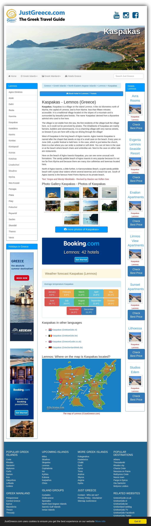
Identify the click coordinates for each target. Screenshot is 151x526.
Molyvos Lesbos (121, 486)
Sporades (46, 501)
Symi (80, 465)
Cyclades (46, 495)
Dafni (11, 104)
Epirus (9, 504)
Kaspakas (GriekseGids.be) (63, 335)
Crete (8, 459)
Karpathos (46, 480)
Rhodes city (119, 465)
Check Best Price (136, 126)
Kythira (45, 474)
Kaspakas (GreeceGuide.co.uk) (65, 341)
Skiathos (46, 459)
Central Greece (13, 501)
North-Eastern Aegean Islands (82, 86)
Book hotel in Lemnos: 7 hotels (81, 94)
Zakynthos (11, 480)
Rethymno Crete (121, 474)
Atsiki (11, 98)
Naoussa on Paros (122, 471)
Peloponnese (12, 498)
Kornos (12, 152)
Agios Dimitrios (15, 92)
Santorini (10, 465)
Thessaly (10, 513)
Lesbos (9, 486)
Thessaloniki (119, 462)
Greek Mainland (51, 76)
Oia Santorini (119, 483)
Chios (44, 483)
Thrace (9, 510)
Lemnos (102, 86)
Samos (9, 474)
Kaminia (12, 116)
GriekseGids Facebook (124, 513)
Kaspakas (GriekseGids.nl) (63, 330)
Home (12, 76)
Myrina (12, 177)
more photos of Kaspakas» (81, 229)
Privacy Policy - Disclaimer (90, 498)
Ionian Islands (48, 510)
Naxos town (119, 477)
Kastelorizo (83, 459)
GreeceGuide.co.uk (122, 498)
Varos (11, 237)
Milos (44, 456)
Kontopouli (13, 146)
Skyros (81, 477)
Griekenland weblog (123, 507)
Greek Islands (29, 76)
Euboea (45, 477)
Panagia (12, 189)
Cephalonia (47, 468)
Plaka (11, 195)
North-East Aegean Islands (54, 504)
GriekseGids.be (121, 504)
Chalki (80, 462)
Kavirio (12, 134)
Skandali (13, 225)
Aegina (81, 480)
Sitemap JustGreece (87, 501)
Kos (8, 477)
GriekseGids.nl (120, 501)
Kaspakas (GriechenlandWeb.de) (66, 347)
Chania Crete (120, 468)
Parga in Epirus (121, 480)
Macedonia (11, 507)
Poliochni (13, 207)
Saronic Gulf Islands (51, 507)
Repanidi (13, 213)
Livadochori (14, 165)
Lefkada (10, 483)
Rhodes (9, 462)
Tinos (80, 471)
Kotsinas (13, 159)
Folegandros (83, 456)
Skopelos (46, 462)
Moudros (13, 171)
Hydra (80, 483)
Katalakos (13, 128)
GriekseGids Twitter (123, 515)
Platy (11, 201)
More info (103, 521)
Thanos (12, 231)
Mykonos (10, 468)
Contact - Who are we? (88, 495)
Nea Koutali (14, 183)
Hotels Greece (73, 76)
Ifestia (11, 110)
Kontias (12, 140)
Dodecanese (48, 498)
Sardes (12, 219)
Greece (47, 86)
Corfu (8, 471)
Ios (43, 471)
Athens (117, 459)
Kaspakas (13, 122)
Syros (80, 468)
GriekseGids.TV (121, 510)
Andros (81, 474)
